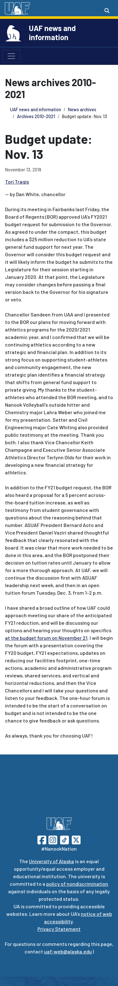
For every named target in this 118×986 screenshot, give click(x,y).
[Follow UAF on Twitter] (76, 839)
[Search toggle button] (107, 10)
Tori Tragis (17, 182)
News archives (82, 109)
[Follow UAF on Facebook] (41, 839)
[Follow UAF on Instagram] (52, 839)
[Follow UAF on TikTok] (64, 839)
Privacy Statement (59, 929)
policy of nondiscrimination (77, 884)
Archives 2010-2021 (36, 116)
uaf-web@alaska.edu (68, 951)
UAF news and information (52, 32)
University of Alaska (51, 861)
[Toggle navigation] (11, 56)
